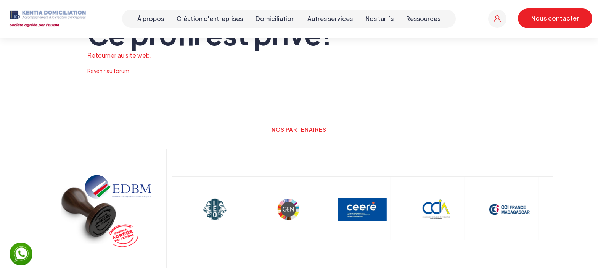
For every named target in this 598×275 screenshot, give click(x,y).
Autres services (330, 19)
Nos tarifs (379, 19)
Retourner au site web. (119, 55)
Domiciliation (275, 19)
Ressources (423, 19)
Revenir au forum (108, 70)
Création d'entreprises (210, 19)
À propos (150, 19)
